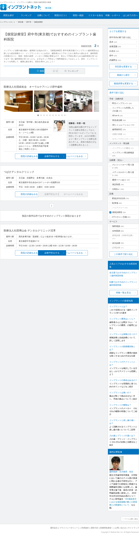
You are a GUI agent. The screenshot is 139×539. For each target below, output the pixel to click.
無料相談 (116, 226)
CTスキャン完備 (119, 217)
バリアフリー (118, 208)
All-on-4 (115, 115)
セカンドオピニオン (121, 139)
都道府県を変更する (123, 83)
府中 (113, 55)
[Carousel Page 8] (59, 115)
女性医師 (116, 231)
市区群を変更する (123, 66)
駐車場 (115, 203)
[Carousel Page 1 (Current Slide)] (38, 115)
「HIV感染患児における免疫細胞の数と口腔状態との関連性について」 (123, 502)
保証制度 (116, 184)
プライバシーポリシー (68, 528)
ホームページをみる (83, 156)
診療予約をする (51, 156)
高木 (113, 42)
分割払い (116, 189)
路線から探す (123, 75)
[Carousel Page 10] (65, 115)
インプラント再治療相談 (123, 152)
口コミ (53, 71)
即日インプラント (120, 103)
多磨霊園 (115, 46)
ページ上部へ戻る (131, 519)
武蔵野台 (115, 60)
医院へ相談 (78, 15)
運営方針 (94, 528)
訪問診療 (116, 247)
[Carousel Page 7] (56, 115)
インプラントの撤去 (121, 148)
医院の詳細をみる (19, 156)
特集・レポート (113, 15)
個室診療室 (117, 212)
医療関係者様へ (106, 528)
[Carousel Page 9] (62, 115)
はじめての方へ (130, 15)
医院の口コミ (60, 15)
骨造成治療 (117, 120)
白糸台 (114, 51)
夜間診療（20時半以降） (123, 235)
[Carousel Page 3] (44, 115)
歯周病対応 (117, 129)
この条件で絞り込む (123, 254)
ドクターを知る (95, 15)
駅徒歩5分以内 (118, 198)
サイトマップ (133, 528)
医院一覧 (23, 71)
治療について (43, 15)
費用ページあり (119, 180)
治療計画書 (117, 134)
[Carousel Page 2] (41, 115)
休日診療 (116, 243)
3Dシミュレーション (121, 125)
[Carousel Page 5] (50, 115)
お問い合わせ (120, 528)
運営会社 (54, 528)
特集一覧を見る (123, 292)
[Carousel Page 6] (53, 115)
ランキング (26, 15)
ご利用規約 (84, 528)
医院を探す (8, 15)
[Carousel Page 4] (47, 115)
